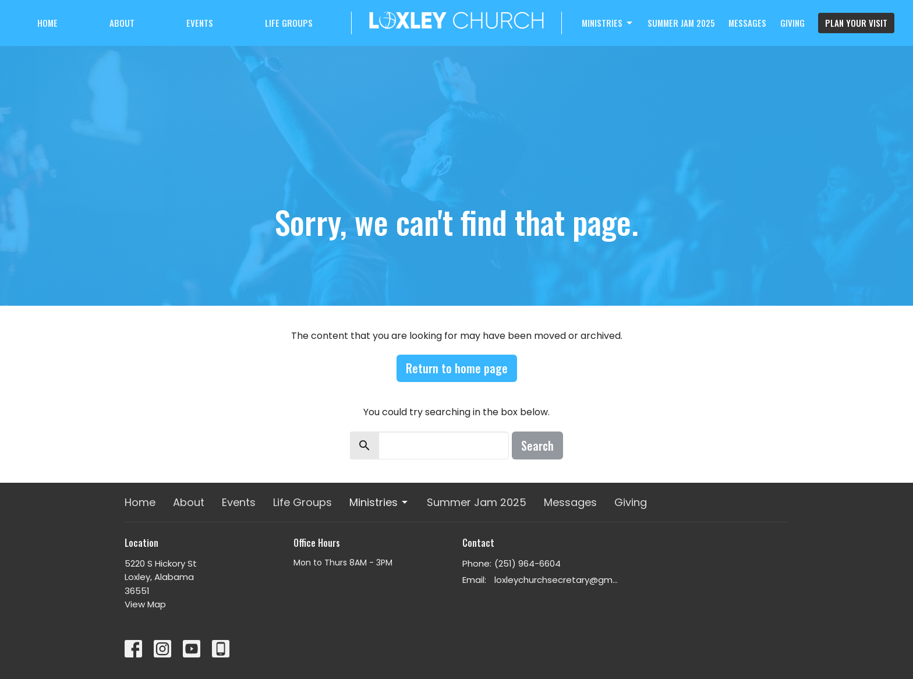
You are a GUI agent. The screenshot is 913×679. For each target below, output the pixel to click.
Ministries (608, 22)
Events (199, 22)
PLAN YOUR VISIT (856, 22)
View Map (145, 604)
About (122, 22)
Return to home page (457, 368)
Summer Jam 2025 (681, 22)
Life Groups (289, 22)
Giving (792, 22)
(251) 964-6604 (527, 563)
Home (47, 22)
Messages (747, 22)
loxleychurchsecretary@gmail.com (557, 580)
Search (537, 445)
